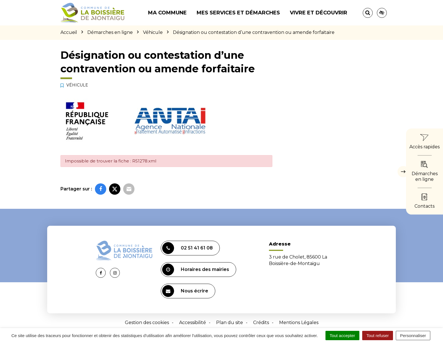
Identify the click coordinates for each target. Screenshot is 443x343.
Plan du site (229, 322)
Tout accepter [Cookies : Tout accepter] (342, 335)
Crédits (261, 322)
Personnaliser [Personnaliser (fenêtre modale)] (413, 335)
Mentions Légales (298, 322)
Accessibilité (192, 322)
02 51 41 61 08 (187, 248)
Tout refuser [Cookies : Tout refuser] (377, 335)
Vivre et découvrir (318, 13)
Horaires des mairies (195, 269)
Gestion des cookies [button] (147, 322)
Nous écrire (185, 291)
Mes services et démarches (238, 13)
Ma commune (167, 13)
